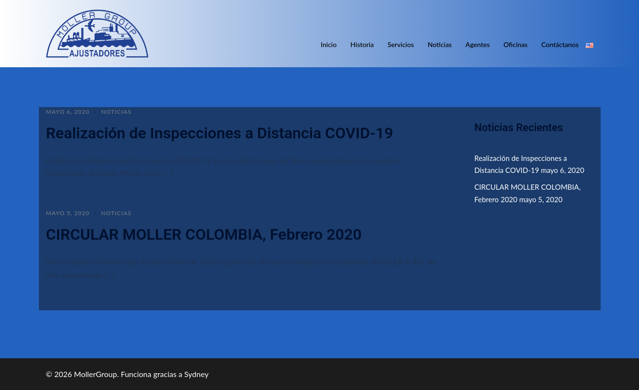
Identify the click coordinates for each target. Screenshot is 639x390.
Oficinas (516, 44)
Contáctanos (560, 44)
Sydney (196, 373)
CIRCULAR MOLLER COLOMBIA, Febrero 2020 (204, 234)
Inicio (329, 44)
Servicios (400, 44)
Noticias (440, 44)
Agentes (478, 44)
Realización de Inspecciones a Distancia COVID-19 (219, 133)
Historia (362, 44)
